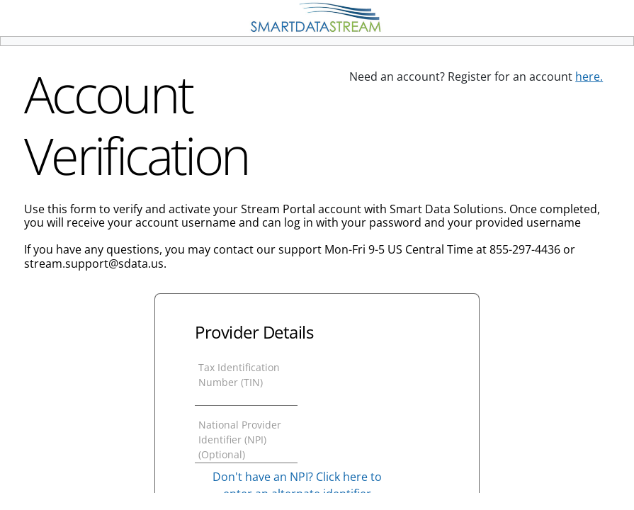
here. (589, 76)
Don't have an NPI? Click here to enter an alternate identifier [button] (297, 485)
